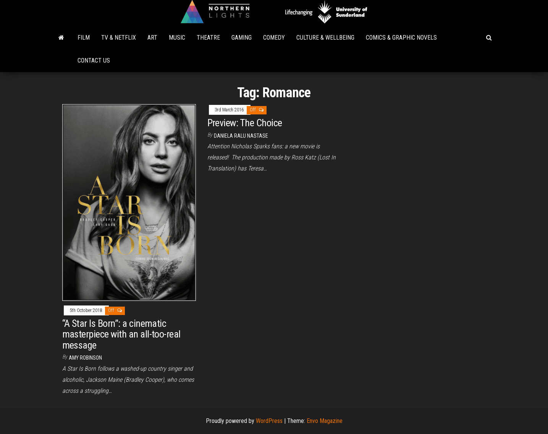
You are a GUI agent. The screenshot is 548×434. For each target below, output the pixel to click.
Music (177, 37)
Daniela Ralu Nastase (241, 136)
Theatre (208, 37)
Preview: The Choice (244, 123)
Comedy (274, 37)
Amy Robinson (85, 358)
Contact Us (94, 60)
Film (84, 37)
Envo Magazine (325, 420)
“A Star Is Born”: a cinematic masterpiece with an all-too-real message (121, 334)
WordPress (269, 420)
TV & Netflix (118, 37)
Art (152, 37)
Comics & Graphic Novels (401, 37)
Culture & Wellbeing (325, 37)
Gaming (241, 37)
